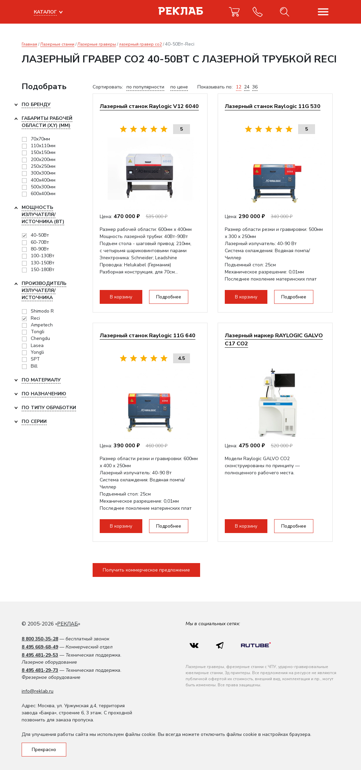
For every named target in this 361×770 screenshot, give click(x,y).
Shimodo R (42, 311)
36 (255, 87)
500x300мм (43, 187)
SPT (35, 359)
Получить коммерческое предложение (146, 570)
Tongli (37, 331)
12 (238, 87)
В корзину (121, 297)
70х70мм (40, 139)
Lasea (37, 345)
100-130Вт (42, 256)
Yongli (37, 352)
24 (246, 87)
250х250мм (43, 166)
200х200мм (43, 159)
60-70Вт (40, 242)
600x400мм (43, 193)
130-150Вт (42, 263)
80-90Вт (40, 249)
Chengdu (40, 338)
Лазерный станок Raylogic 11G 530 (272, 106)
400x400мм (43, 180)
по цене (179, 87)
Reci (35, 318)
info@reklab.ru (37, 691)
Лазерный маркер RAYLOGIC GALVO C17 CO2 (274, 339)
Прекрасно (44, 749)
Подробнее (168, 297)
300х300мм (43, 173)
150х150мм (43, 152)
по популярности (145, 87)
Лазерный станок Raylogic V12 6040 (149, 106)
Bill (34, 366)
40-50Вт (40, 235)
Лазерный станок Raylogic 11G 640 (147, 335)
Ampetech (42, 325)
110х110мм (43, 145)
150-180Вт (42, 269)
